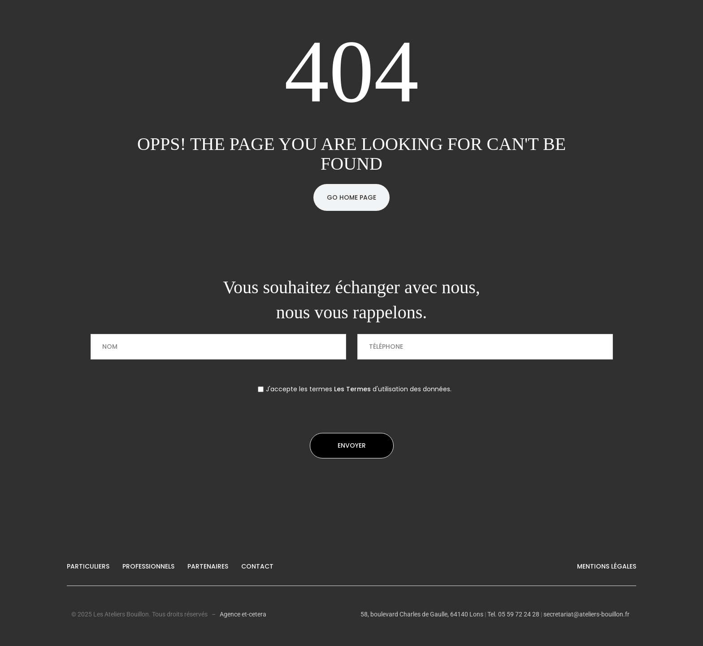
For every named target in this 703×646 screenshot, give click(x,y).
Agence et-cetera (243, 614)
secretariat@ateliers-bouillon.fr (586, 614)
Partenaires (207, 566)
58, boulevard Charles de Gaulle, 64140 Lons (421, 614)
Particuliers (88, 566)
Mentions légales (606, 566)
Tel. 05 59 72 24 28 (512, 614)
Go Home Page (351, 197)
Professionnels (148, 566)
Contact (257, 566)
